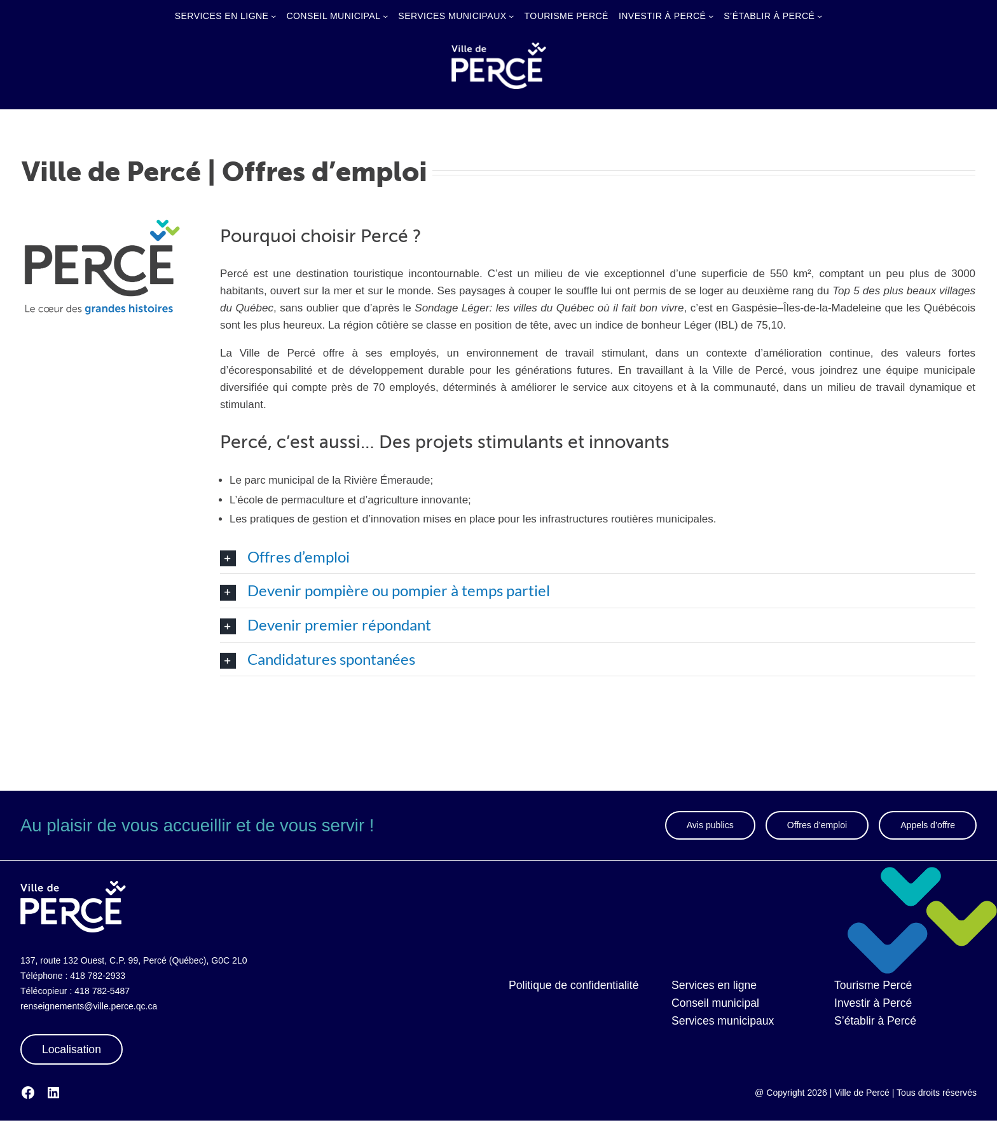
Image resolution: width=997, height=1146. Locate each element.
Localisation (71, 1049)
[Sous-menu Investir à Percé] (710, 15)
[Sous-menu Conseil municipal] (385, 15)
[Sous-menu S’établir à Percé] (819, 15)
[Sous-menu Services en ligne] (273, 15)
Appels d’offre (927, 825)
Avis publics (710, 825)
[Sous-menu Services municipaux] (511, 15)
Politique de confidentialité (573, 985)
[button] (597, 557)
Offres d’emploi (817, 825)
